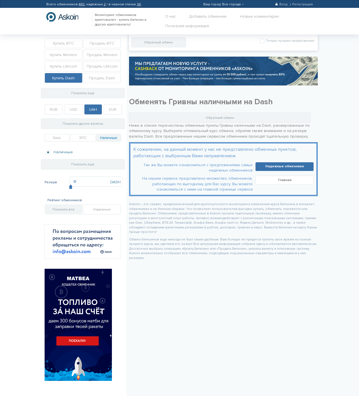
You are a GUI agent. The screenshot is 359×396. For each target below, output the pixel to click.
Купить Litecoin (63, 66)
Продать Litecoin (102, 66)
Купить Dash (63, 78)
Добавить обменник (208, 16)
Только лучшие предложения (289, 41)
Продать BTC (102, 43)
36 (139, 4)
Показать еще (83, 93)
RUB (53, 109)
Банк (57, 138)
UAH (93, 109)
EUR (112, 109)
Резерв (51, 182)
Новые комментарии (259, 16)
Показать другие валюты (83, 124)
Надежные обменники (284, 166)
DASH (115, 182)
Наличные (108, 138)
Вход (281, 4)
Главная (284, 180)
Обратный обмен (158, 42)
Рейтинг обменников (64, 200)
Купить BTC (63, 43)
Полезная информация (187, 26)
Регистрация (302, 4)
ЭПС (83, 138)
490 (82, 4)
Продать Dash (102, 78)
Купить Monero (63, 54)
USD (73, 109)
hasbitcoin (66, 17)
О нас (170, 16)
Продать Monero (102, 54)
